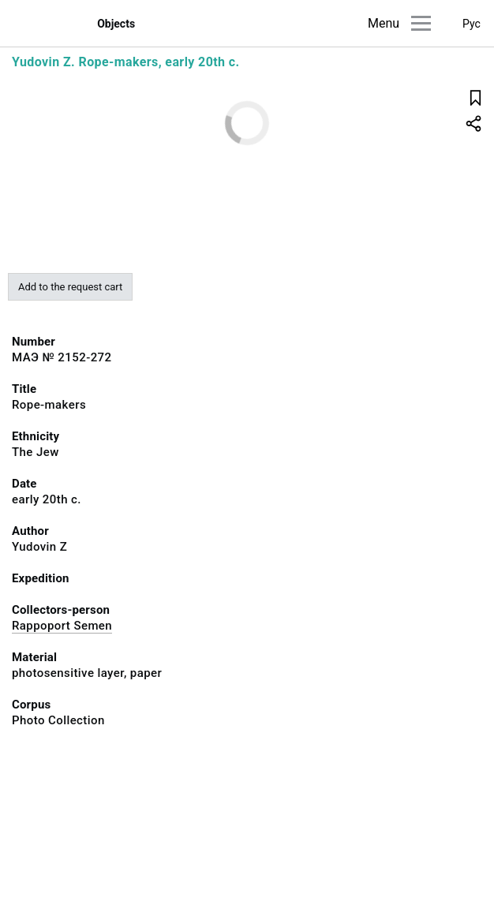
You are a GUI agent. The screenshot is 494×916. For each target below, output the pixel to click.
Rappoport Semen (62, 626)
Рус (471, 23)
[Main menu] (421, 23)
